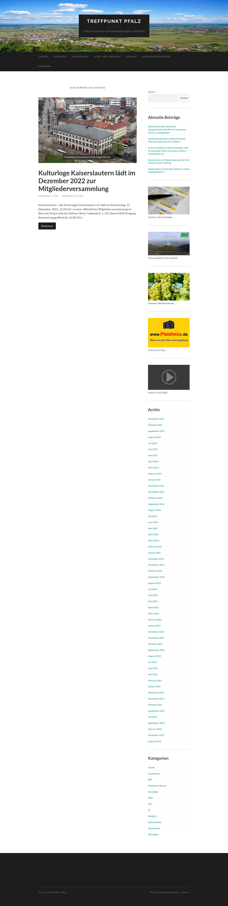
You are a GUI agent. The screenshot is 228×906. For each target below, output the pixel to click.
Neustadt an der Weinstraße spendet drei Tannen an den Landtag (168, 161)
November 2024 (156, 491)
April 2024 (153, 534)
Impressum (44, 66)
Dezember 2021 (156, 692)
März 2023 (153, 613)
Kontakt (132, 56)
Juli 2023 (152, 589)
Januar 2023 (154, 625)
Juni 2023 (153, 595)
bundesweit (154, 773)
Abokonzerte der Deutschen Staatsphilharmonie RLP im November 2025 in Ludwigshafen (167, 129)
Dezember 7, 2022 (48, 196)
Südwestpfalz (154, 822)
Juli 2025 (152, 443)
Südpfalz (152, 816)
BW (150, 779)
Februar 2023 (155, 619)
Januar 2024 (154, 552)
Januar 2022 (154, 686)
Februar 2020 (155, 729)
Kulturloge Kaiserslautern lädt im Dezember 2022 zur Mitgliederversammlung (86, 181)
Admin (151, 767)
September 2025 (156, 431)
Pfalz (150, 797)
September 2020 (156, 722)
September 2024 (156, 504)
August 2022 (154, 656)
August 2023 (154, 583)
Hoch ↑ (186, 892)
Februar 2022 (155, 680)
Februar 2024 (155, 546)
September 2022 (156, 650)
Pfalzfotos (60, 56)
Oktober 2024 (155, 498)
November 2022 (156, 637)
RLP (150, 804)
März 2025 (153, 467)
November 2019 (156, 735)
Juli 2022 (152, 662)
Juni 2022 (153, 668)
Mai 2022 (153, 674)
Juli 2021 (152, 716)
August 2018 (154, 741)
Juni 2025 (153, 449)
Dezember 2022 (156, 631)
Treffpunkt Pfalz (114, 21)
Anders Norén (170, 892)
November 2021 (156, 698)
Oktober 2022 (155, 643)
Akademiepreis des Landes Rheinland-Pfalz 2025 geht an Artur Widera (167, 140)
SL (149, 810)
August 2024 (154, 510)
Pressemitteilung (73, 196)
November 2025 (156, 418)
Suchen (151, 91)
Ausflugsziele (80, 56)
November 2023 (156, 564)
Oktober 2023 (155, 570)
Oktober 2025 (155, 424)
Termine (43, 56)
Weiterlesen (47, 226)
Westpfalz (153, 834)
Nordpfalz (153, 791)
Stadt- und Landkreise (108, 56)
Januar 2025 (154, 479)
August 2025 (154, 437)
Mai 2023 (153, 601)
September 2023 (156, 577)
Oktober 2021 (155, 704)
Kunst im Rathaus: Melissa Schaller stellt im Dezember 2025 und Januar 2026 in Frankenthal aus (168, 150)
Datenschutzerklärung (156, 56)
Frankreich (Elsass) (157, 785)
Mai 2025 (153, 455)
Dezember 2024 (156, 485)
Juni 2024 (153, 522)
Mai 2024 (153, 528)
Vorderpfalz (154, 828)
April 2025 (153, 461)
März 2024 (153, 540)
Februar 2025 (155, 473)
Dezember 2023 (156, 558)
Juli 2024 (152, 516)
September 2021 (156, 710)
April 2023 (153, 607)
